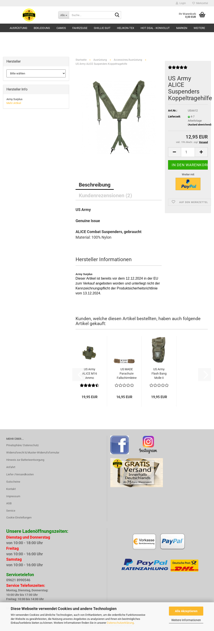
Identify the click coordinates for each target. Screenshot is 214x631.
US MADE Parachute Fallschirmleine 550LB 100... (127, 373)
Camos (61, 28)
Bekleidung (42, 28)
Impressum (13, 496)
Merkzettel (200, 3)
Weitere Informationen (186, 620)
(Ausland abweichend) (199, 124)
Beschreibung (95, 185)
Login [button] (181, 3)
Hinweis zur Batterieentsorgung (25, 459)
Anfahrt (10, 467)
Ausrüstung (18, 28)
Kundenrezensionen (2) (105, 196)
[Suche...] (63, 15)
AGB (9, 503)
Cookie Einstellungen (19, 517)
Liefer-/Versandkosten (20, 474)
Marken (181, 28)
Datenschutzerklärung (120, 622)
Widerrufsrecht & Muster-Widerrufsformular (32, 452)
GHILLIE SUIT (102, 28)
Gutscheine (13, 481)
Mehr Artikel (13, 103)
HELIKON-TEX (125, 28)
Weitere (199, 28)
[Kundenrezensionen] (177, 69)
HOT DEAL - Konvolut (155, 28)
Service (10, 510)
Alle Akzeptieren (186, 611)
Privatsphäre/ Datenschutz (22, 445)
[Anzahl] (188, 152)
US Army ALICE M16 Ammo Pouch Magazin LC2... (89, 373)
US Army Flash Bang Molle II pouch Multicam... (159, 373)
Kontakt (11, 489)
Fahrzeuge (79, 28)
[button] (174, 152)
